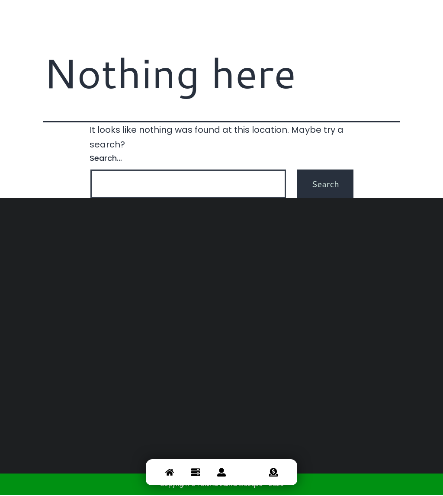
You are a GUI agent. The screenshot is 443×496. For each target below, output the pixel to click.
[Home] (170, 472)
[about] (221, 472)
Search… (106, 159)
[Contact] (247, 472)
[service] (196, 472)
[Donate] (273, 472)
